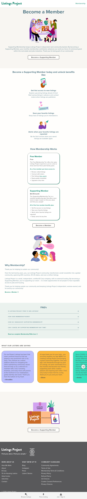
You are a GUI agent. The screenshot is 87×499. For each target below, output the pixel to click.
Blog (23, 465)
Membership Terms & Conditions (52, 471)
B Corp (4, 471)
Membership (80, 3)
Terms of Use (45, 468)
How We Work (6, 465)
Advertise (5, 479)
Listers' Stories (27, 473)
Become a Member (43, 225)
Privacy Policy (46, 473)
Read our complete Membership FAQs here (23, 334)
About (4, 468)
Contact (4, 482)
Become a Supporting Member (43, 57)
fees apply (43, 176)
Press (24, 471)
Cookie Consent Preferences (51, 482)
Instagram (25, 468)
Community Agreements (50, 465)
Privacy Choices (46, 484)
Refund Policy (46, 476)
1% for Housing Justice (9, 473)
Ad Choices (45, 479)
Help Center (6, 476)
